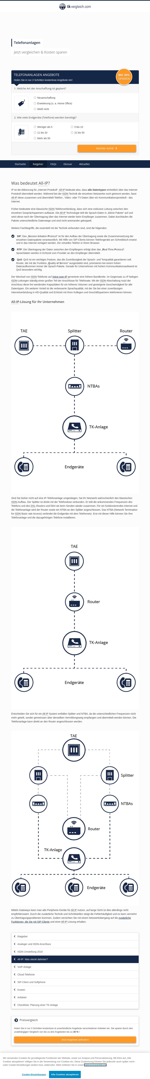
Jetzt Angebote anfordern (75, 1039)
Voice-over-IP (59, 276)
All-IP (43, 183)
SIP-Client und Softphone (29, 982)
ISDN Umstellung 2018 (28, 951)
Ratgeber (38, 164)
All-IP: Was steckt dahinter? (30, 959)
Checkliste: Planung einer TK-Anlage (35, 1005)
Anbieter (20, 997)
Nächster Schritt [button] (107, 148)
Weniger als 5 (43, 127)
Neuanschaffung (44, 97)
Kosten (19, 989)
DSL (33, 505)
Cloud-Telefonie (24, 974)
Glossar (67, 164)
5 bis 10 (77, 127)
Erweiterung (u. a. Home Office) (53, 103)
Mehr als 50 (42, 138)
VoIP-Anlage (22, 967)
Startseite (20, 164)
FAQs (53, 164)
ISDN (65, 193)
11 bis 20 (40, 132)
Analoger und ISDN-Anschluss (32, 944)
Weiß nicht (41, 109)
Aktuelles (84, 164)
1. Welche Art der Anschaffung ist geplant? (40, 88)
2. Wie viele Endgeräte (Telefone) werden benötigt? (45, 117)
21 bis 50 (77, 132)
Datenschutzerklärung (95, 1066)
